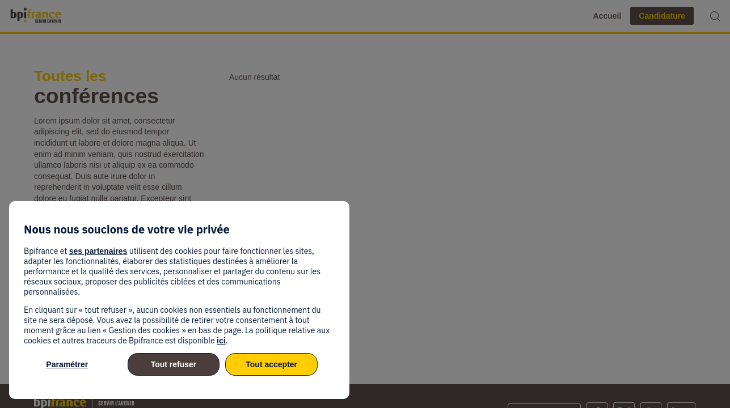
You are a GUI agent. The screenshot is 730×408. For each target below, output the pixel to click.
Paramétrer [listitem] (67, 364)
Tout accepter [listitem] (271, 364)
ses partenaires (98, 251)
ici (221, 340)
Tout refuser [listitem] (174, 364)
